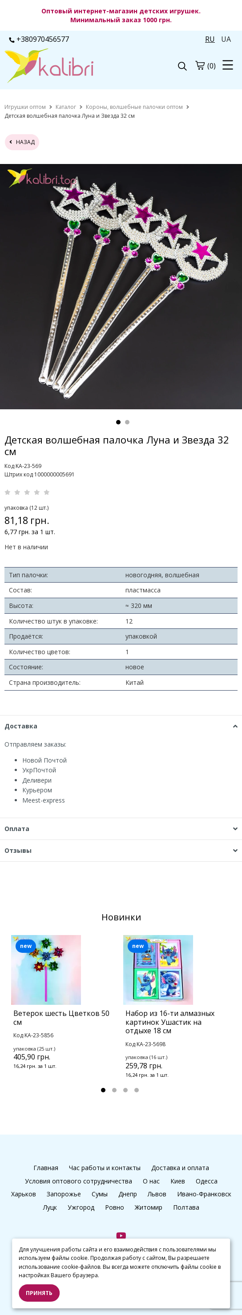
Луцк (50, 1207)
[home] (25, 107)
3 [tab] (125, 1090)
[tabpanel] (65, 1014)
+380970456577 (39, 39)
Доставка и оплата (180, 1167)
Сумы (100, 1194)
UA (226, 39)
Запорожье (64, 1194)
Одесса (207, 1181)
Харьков (23, 1194)
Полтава (186, 1207)
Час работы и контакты (105, 1167)
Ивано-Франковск (204, 1194)
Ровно (114, 1207)
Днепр (127, 1194)
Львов (157, 1194)
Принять (39, 1293)
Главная (45, 1167)
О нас (151, 1181)
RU (210, 39)
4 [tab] (136, 1090)
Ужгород (81, 1207)
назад (22, 142)
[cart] (199, 65)
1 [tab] (118, 422)
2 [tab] (127, 422)
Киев (177, 1181)
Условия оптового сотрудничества (78, 1181)
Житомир (148, 1207)
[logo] (62, 66)
